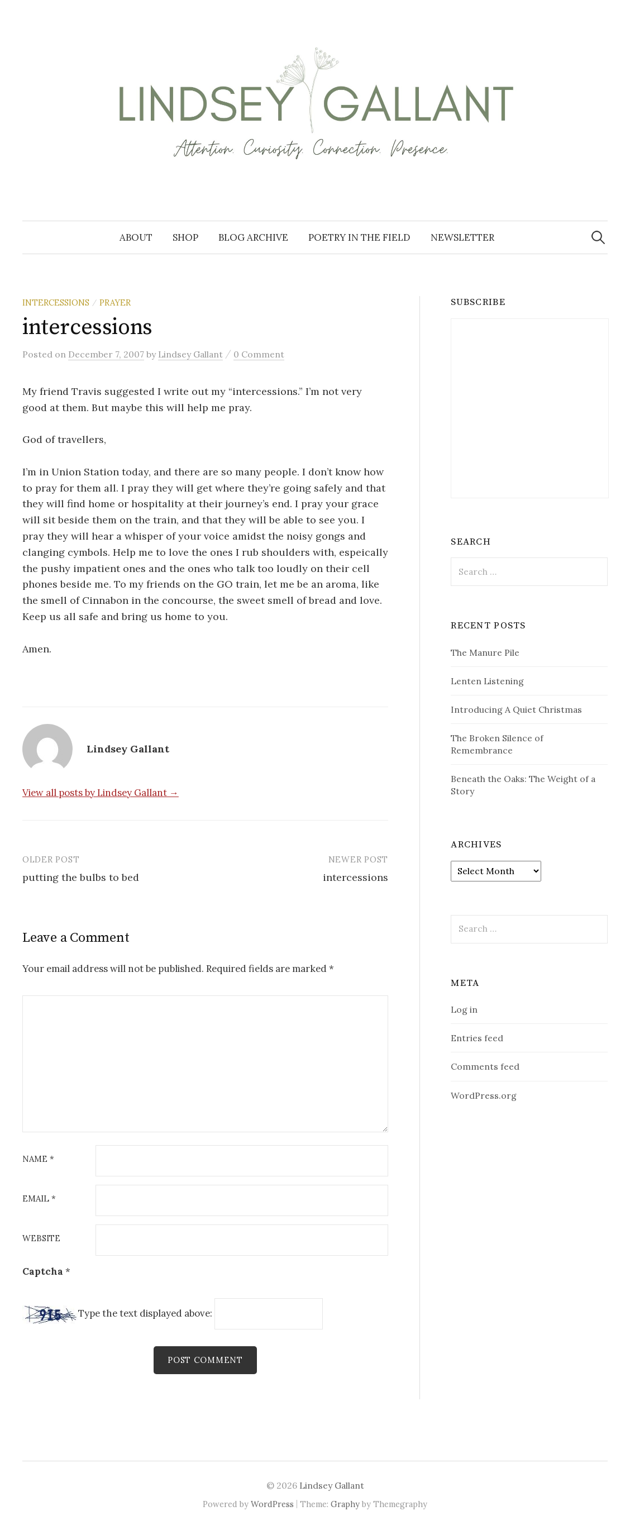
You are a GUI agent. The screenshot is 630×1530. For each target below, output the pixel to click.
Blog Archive (253, 237)
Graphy (345, 1504)
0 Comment (258, 354)
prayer (115, 302)
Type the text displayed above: (145, 1313)
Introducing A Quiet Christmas (516, 709)
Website (41, 1239)
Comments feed (485, 1066)
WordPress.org (484, 1095)
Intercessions (55, 302)
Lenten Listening (487, 681)
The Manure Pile (485, 652)
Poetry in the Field (359, 237)
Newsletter (462, 237)
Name (38, 1159)
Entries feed (477, 1037)
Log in (464, 1009)
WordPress (272, 1504)
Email (39, 1199)
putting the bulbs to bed (80, 877)
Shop (185, 237)
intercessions (355, 877)
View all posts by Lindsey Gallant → (100, 793)
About (136, 237)
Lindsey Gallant (331, 1485)
